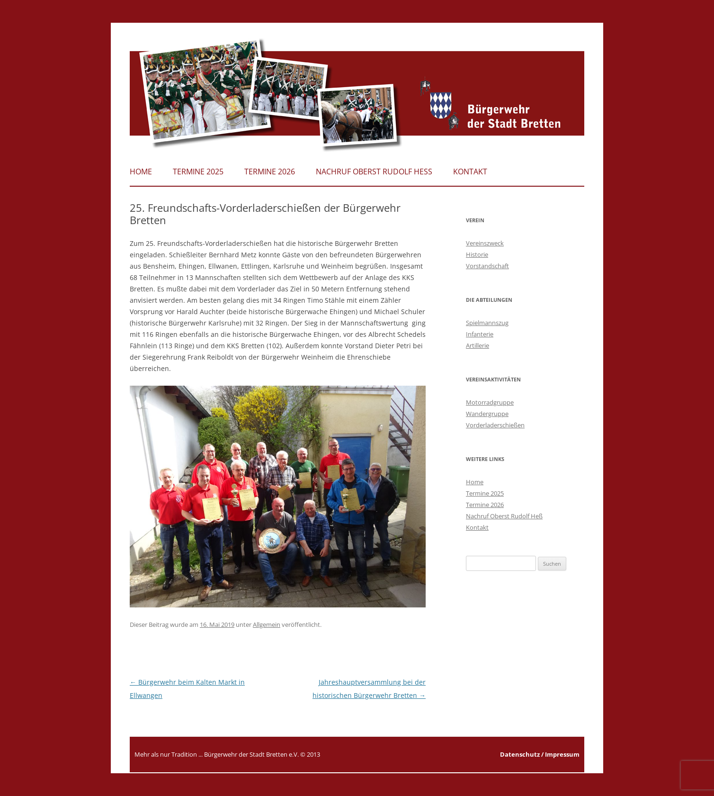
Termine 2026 (269, 171)
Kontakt (470, 171)
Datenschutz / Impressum (540, 754)
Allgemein (266, 624)
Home (141, 171)
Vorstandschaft (487, 266)
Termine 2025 (198, 171)
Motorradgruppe (490, 402)
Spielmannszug (487, 322)
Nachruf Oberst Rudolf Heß (374, 171)
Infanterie (479, 334)
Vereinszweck (485, 243)
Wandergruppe (487, 413)
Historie (477, 254)
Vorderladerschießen (495, 425)
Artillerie (477, 345)
